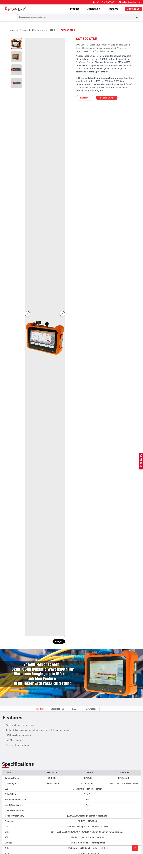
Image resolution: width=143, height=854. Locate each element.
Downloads (91, 709)
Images (59, 641)
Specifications (57, 709)
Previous (27, 313)
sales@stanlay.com (131, 2)
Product (74, 8)
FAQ (74, 709)
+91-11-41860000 (105, 2)
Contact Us (133, 8)
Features (40, 709)
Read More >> (85, 98)
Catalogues (93, 8)
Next (62, 313)
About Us (114, 8)
